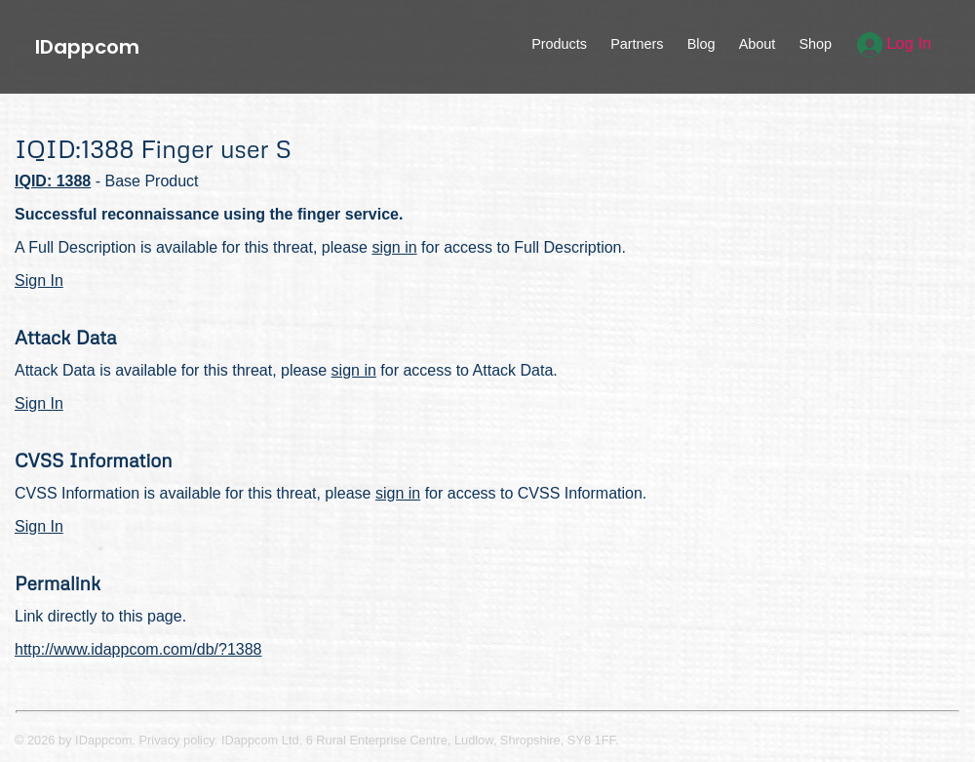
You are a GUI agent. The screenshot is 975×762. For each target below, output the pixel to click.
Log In (894, 43)
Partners (636, 44)
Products (559, 44)
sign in (393, 247)
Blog (701, 44)
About (757, 44)
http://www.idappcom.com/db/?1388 (138, 649)
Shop (815, 44)
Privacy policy (176, 740)
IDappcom (87, 46)
